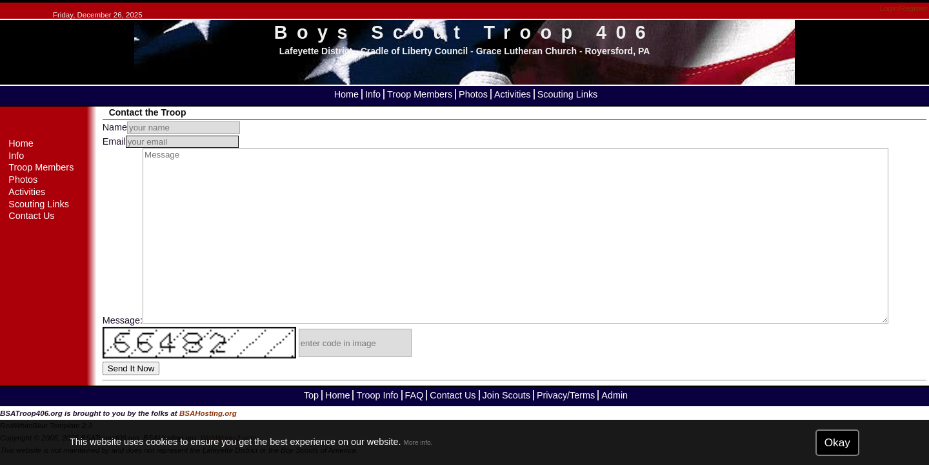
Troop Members (419, 94)
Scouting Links (567, 94)
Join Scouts (506, 395)
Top (311, 395)
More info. (418, 442)
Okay (837, 442)
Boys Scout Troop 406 (464, 32)
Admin (614, 395)
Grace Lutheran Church (526, 51)
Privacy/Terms (566, 395)
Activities (512, 94)
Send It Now (131, 368)
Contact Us (31, 216)
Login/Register (904, 8)
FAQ (414, 395)
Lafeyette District (316, 51)
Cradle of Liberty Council (414, 51)
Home (346, 94)
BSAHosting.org (208, 413)
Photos (473, 94)
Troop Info (377, 395)
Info (373, 94)
